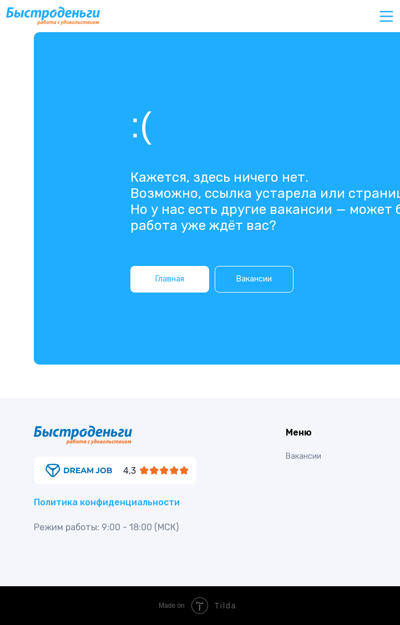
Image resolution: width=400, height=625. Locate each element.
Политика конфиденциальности (107, 502)
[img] (115, 470)
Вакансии (303, 456)
